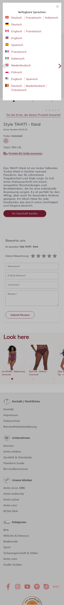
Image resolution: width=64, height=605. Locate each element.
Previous (4, 65)
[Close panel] (57, 6)
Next (60, 65)
